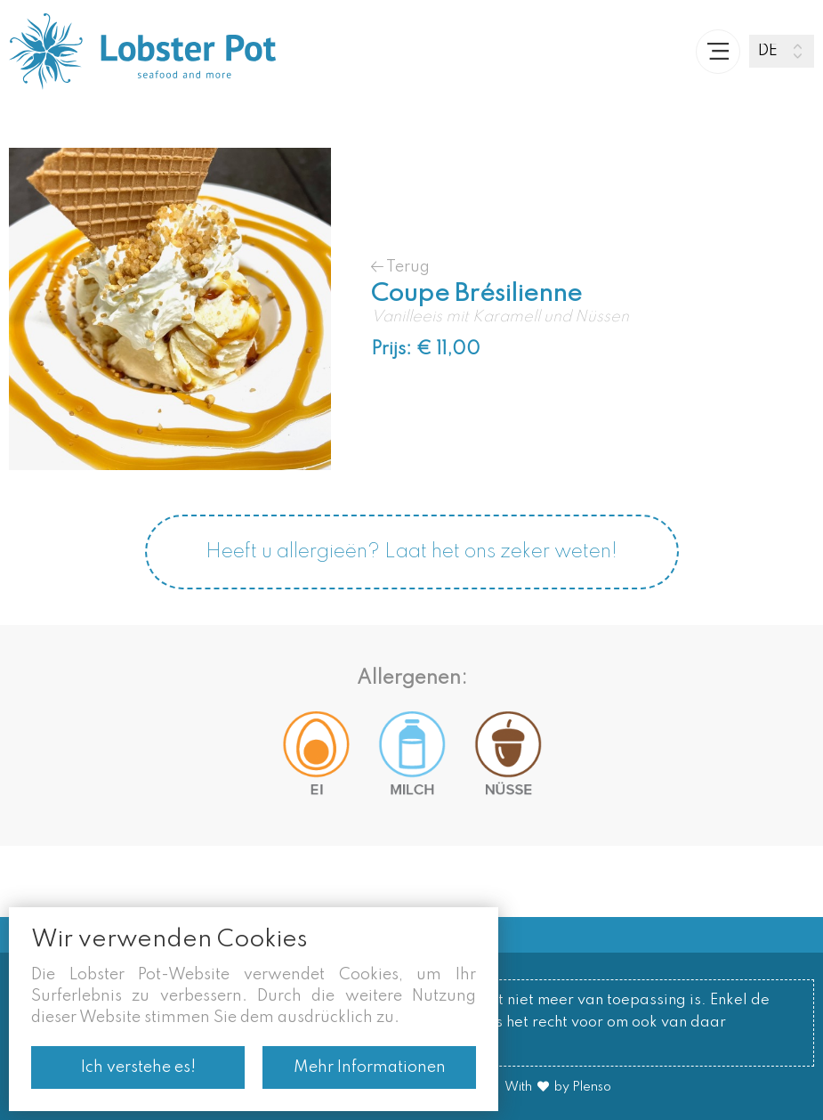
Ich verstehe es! (138, 1067)
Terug (400, 266)
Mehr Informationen (370, 1067)
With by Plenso (557, 1087)
